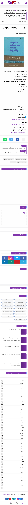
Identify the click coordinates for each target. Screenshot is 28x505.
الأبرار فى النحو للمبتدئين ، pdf (14, 330)
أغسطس (21, 383)
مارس (22, 396)
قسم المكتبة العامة (20, 320)
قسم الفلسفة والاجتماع (8, 314)
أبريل (22, 394)
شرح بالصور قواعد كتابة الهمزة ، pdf (12, 346)
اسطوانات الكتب (7, 300)
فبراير (22, 399)
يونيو (22, 388)
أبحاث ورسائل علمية (20, 300)
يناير (22, 401)
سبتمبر (21, 412)
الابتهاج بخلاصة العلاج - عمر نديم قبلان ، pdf (11, 355)
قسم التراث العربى (21, 162)
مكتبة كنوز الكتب (6, 494)
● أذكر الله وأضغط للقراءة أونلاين (18, 132)
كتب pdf (13, 162)
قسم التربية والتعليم (20, 311)
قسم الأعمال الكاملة (7, 305)
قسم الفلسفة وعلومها (20, 317)
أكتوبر (22, 409)
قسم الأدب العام (20, 305)
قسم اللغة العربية (7, 317)
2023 (23, 404)
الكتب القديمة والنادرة (21, 10)
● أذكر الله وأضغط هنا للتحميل (19, 119)
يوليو (22, 386)
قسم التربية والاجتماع (7, 308)
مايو (22, 391)
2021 (23, 462)
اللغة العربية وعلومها (10, 10)
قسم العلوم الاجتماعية (20, 314)
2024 (23, 380)
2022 (23, 428)
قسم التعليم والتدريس (7, 311)
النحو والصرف (20, 302)
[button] (17, 139)
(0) (2, 21)
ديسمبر (21, 430)
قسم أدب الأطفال (7, 302)
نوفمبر (21, 407)
